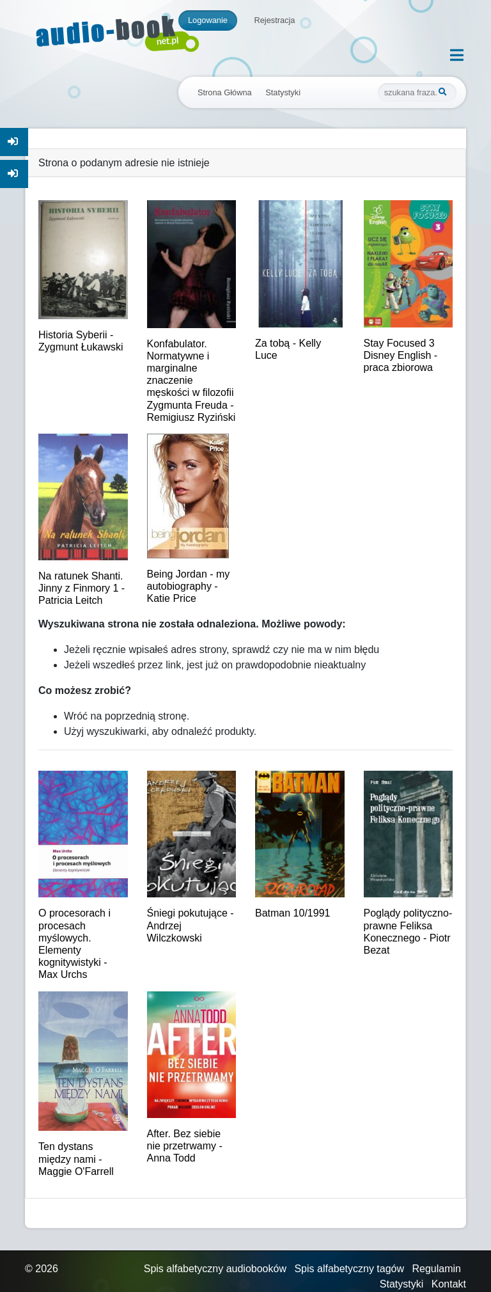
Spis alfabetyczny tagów (349, 1268)
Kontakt (449, 1284)
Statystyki (282, 92)
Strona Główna (225, 92)
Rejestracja (274, 20)
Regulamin (436, 1268)
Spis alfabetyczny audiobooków (215, 1268)
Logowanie (208, 20)
